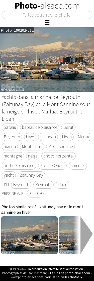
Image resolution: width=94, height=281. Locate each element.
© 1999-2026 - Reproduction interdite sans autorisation (46, 269)
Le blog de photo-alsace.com (70, 273)
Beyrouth (12, 137)
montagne (13, 156)
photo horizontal (58, 156)
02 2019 (35, 193)
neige (32, 156)
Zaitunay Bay (31, 175)
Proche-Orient (52, 165)
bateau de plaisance (39, 127)
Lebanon (48, 137)
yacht (9, 175)
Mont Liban (32, 146)
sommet (78, 165)
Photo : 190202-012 (17, 30)
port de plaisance (19, 165)
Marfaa (84, 137)
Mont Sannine (60, 146)
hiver (30, 137)
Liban (67, 137)
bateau (10, 127)
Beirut (68, 127)
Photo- (47, 5)
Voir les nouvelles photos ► (64, 277)
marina (10, 146)
